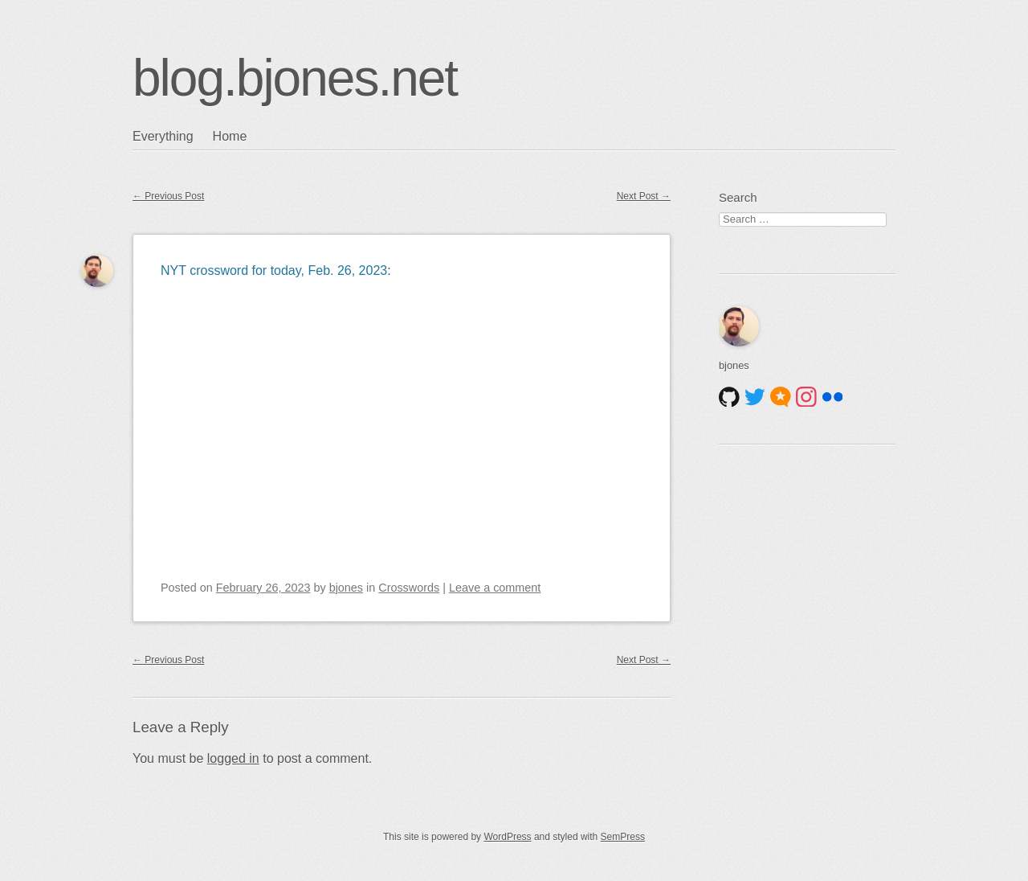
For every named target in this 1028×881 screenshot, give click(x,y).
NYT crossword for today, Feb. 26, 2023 (274, 270)
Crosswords (408, 587)
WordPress (507, 836)
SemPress (623, 836)
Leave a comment (495, 587)
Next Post (644, 196)
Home (230, 136)
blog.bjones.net (295, 78)
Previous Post (168, 196)
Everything (163, 136)
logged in (233, 758)
